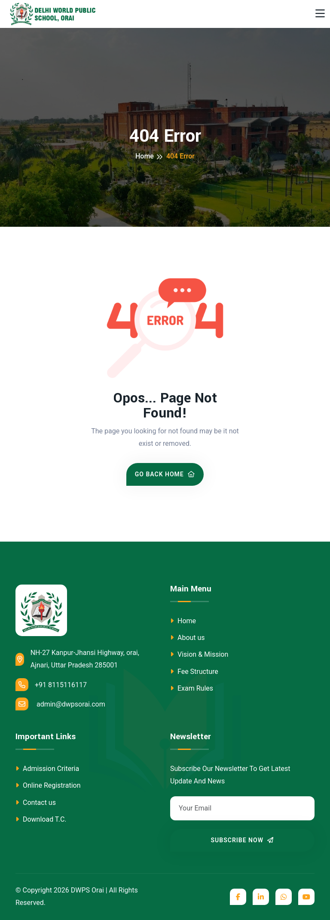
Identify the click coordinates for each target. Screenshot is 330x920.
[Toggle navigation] (320, 14)
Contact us (35, 802)
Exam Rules (191, 688)
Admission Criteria (47, 769)
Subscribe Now (242, 840)
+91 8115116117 (51, 684)
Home (144, 156)
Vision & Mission (199, 654)
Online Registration (48, 785)
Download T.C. (41, 819)
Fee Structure (194, 671)
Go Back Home (165, 474)
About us (187, 638)
